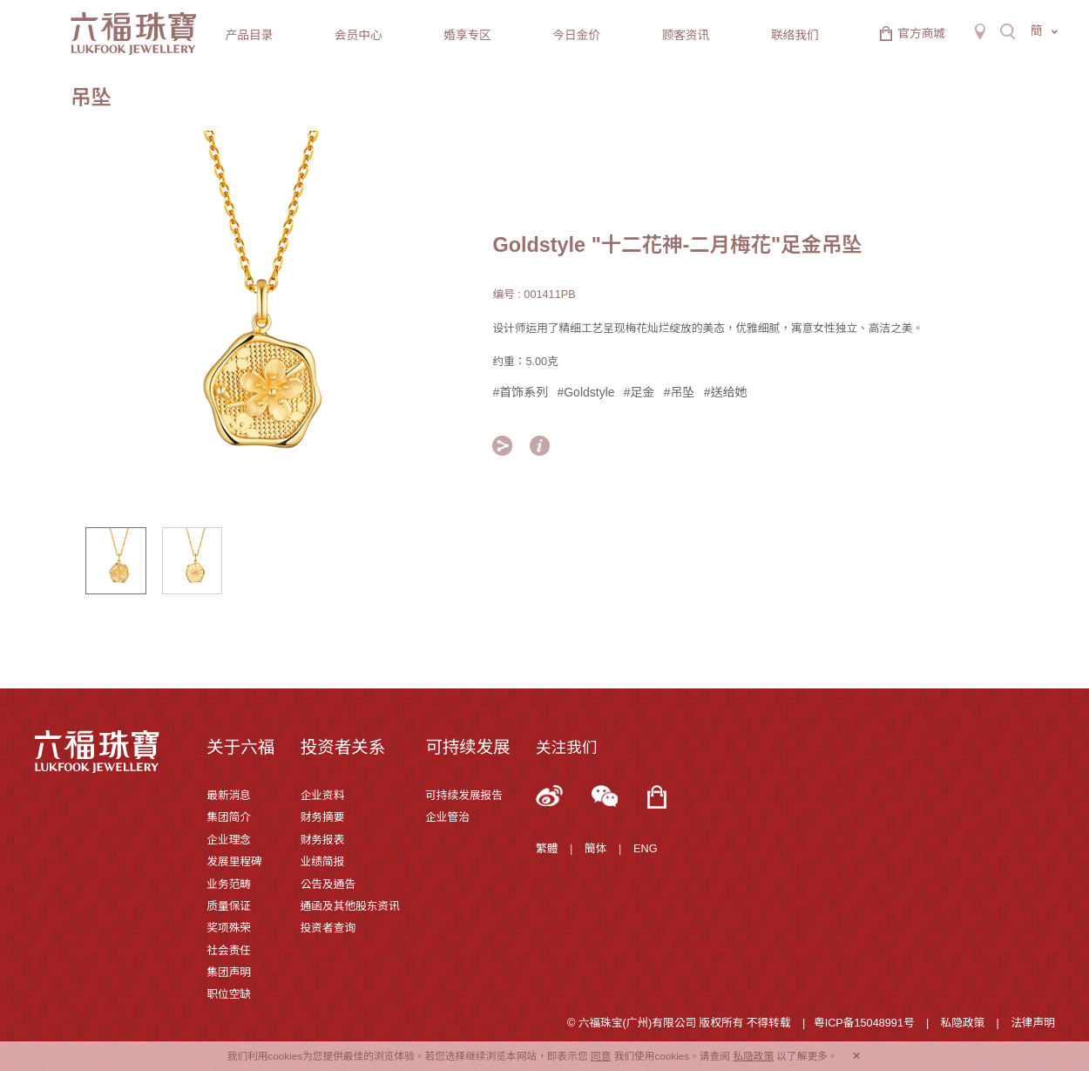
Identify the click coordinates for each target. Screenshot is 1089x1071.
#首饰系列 (520, 392)
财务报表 (323, 840)
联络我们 (795, 35)
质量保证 (228, 906)
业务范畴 (228, 884)
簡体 (595, 849)
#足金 (639, 392)
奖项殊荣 (228, 928)
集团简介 (228, 817)
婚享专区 (467, 35)
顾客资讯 (686, 35)
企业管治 (447, 817)
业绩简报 (323, 862)
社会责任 (228, 951)
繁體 (547, 849)
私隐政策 (963, 1023)
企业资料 (323, 796)
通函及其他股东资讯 (350, 906)
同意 (601, 1055)
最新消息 (228, 796)
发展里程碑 (233, 862)
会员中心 (358, 35)
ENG (645, 849)
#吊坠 (679, 392)
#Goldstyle (585, 392)
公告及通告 (328, 884)
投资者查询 (328, 928)
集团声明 (228, 972)
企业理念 (228, 840)
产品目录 (250, 35)
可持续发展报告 (464, 796)
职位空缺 (228, 994)
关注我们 (566, 747)
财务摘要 (323, 817)
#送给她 (725, 392)
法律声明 (1033, 1023)
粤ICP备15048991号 (864, 1023)
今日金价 (576, 35)
